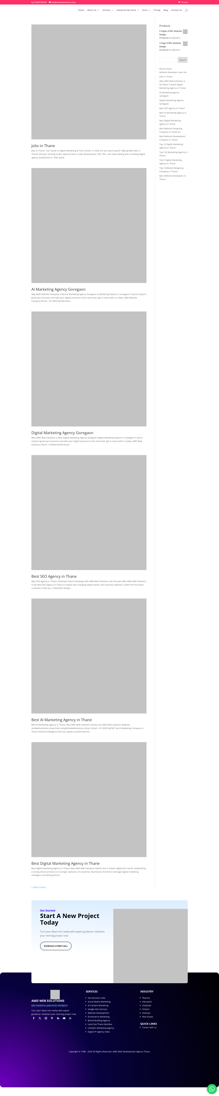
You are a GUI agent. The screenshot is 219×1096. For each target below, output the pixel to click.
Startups (146, 1013)
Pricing (157, 10)
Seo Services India (96, 998)
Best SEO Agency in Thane (54, 576)
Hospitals (146, 1005)
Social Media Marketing (99, 1001)
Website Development (98, 1013)
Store (144, 10)
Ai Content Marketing (98, 1005)
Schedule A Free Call (56, 946)
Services (106, 10)
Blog (166, 10)
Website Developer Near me (173, 72)
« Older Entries (38, 887)
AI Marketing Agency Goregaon (58, 289)
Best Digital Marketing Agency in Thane (65, 863)
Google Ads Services (97, 1009)
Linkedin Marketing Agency (101, 1028)
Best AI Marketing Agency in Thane (61, 719)
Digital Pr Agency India (99, 1031)
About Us (91, 10)
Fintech (145, 1009)
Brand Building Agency (99, 1020)
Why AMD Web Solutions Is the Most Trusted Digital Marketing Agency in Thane (172, 84)
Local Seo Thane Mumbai (100, 1024)
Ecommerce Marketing (99, 1016)
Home (81, 10)
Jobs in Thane (43, 145)
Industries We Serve (126, 10)
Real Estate (147, 1016)
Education (147, 1001)
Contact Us (176, 10)
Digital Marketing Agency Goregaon (62, 432)
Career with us (149, 1027)
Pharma (146, 998)
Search (182, 60)
